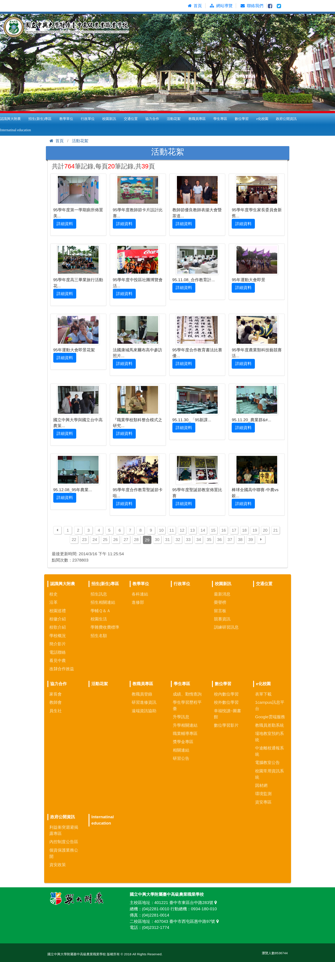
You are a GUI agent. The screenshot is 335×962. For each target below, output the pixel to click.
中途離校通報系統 (269, 751)
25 (105, 539)
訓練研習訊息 (226, 627)
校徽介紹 (57, 619)
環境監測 (263, 793)
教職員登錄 (142, 694)
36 (219, 539)
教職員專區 (197, 119)
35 (209, 539)
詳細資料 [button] (65, 223)
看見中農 (57, 660)
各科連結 (140, 594)
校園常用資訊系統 (269, 774)
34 (198, 539)
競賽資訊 (222, 619)
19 (254, 530)
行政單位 (88, 119)
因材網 (261, 785)
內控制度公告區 (63, 841)
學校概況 (57, 635)
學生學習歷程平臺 (187, 705)
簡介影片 (57, 644)
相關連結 (181, 750)
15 (213, 530)
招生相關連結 (103, 602)
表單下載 (263, 694)
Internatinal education (102, 820)
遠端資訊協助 (144, 711)
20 (265, 530)
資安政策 (57, 864)
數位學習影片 (226, 725)
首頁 (56, 141)
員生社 (55, 711)
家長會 (55, 694)
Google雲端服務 (270, 717)
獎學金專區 (183, 741)
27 (126, 539)
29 (147, 540)
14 (203, 530)
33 (188, 539)
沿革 (53, 602)
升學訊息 (181, 717)
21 (275, 530)
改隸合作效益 (61, 669)
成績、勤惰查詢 (187, 694)
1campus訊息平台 (269, 705)
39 (250, 539)
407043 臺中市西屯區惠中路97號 (187, 921)
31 (167, 539)
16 (223, 530)
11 (171, 530)
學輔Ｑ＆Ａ (101, 611)
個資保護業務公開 (63, 853)
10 (161, 530)
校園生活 (99, 619)
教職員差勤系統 (269, 725)
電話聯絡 (57, 652)
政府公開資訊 (286, 119)
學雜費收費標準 (105, 627)
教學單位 (66, 119)
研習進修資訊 (144, 702)
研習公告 (181, 758)
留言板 (220, 611)
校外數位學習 (226, 702)
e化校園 (262, 119)
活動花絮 (174, 119)
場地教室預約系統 (269, 736)
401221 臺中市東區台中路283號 (186, 902)
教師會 (55, 702)
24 (94, 539)
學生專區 (220, 119)
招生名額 (99, 635)
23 (84, 539)
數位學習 (242, 119)
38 (240, 539)
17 (234, 530)
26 (115, 539)
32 (178, 539)
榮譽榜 (220, 602)
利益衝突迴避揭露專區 (63, 830)
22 (74, 539)
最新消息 (222, 594)
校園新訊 (109, 119)
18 (244, 530)
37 (230, 539)
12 (182, 530)
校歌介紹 (57, 627)
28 (136, 539)
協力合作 (152, 119)
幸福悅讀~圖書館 (227, 714)
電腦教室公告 (267, 762)
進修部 (138, 602)
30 (157, 539)
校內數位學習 (226, 694)
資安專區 (263, 802)
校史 (53, 594)
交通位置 (131, 119)
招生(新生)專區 (40, 119)
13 (192, 530)
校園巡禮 (57, 611)
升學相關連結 (185, 725)
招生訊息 (99, 594)
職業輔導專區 (185, 733)
